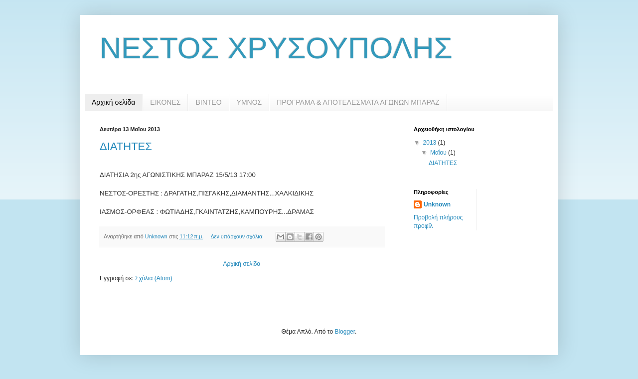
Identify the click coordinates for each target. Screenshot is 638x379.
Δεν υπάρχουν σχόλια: (237, 236)
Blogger (344, 331)
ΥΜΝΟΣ (249, 102)
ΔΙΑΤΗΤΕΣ (126, 146)
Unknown (437, 204)
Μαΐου (439, 152)
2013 (430, 142)
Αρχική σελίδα (113, 102)
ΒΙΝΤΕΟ (208, 102)
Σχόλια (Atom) (153, 278)
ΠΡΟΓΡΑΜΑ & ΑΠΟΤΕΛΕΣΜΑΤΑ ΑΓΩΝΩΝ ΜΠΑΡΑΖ (358, 102)
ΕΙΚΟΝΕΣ (165, 102)
